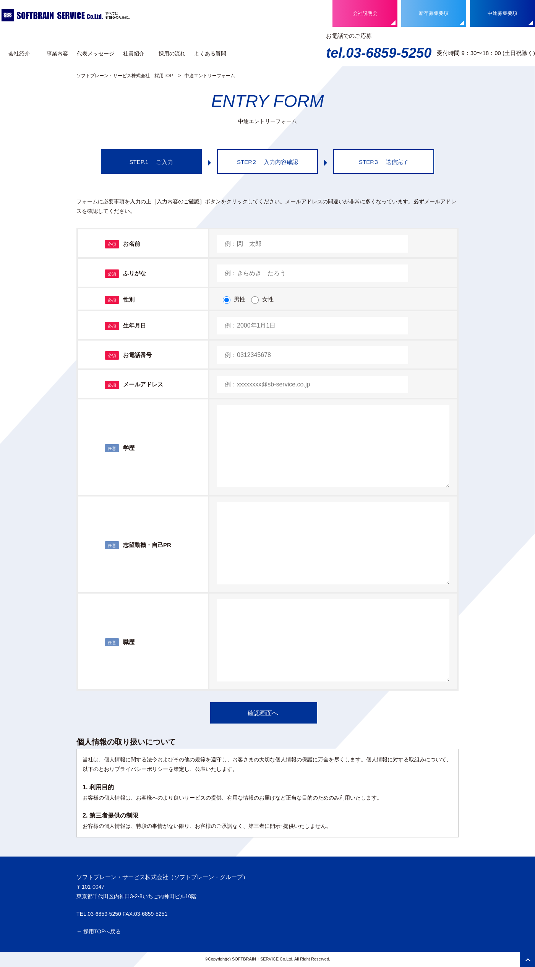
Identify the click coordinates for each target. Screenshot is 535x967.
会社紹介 (19, 53)
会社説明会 (365, 13)
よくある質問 (210, 53)
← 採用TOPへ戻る (98, 931)
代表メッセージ (95, 53)
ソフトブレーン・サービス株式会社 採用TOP (124, 75)
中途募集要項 (502, 13)
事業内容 (57, 53)
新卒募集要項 (434, 13)
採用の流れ (172, 53)
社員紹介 (133, 53)
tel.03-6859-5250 (378, 53)
